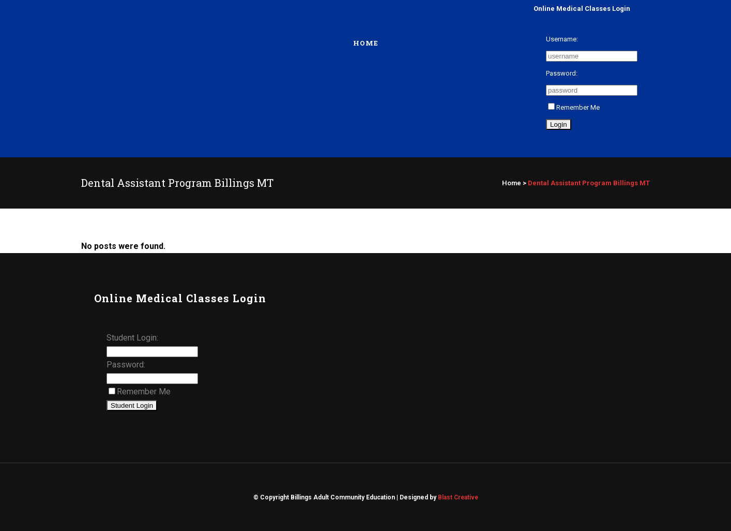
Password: (561, 73)
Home (511, 183)
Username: (562, 39)
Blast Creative (458, 497)
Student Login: (132, 338)
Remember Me (574, 107)
